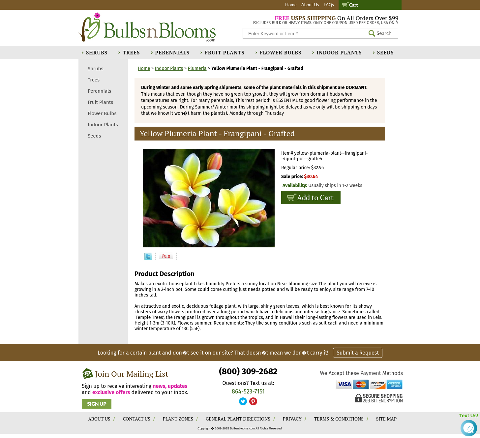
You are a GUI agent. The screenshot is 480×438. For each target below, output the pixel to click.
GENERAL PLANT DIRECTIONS (238, 419)
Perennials (172, 52)
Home (291, 4)
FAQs (329, 4)
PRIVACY (292, 419)
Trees (131, 52)
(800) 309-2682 (248, 371)
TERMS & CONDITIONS (339, 419)
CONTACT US (136, 419)
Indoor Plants (339, 52)
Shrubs (96, 52)
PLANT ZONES (178, 419)
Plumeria (197, 68)
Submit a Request (358, 353)
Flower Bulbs (280, 52)
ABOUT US (99, 419)
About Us (310, 4)
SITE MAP (386, 419)
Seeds (385, 52)
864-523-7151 (248, 391)
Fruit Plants (224, 52)
